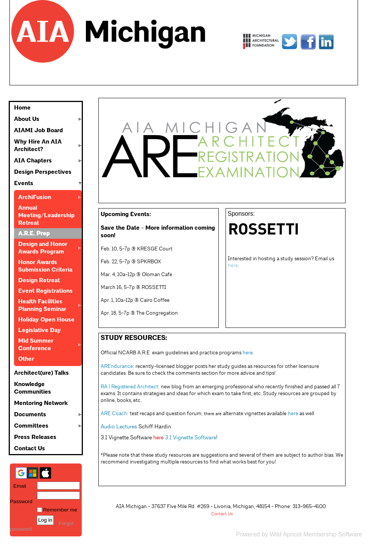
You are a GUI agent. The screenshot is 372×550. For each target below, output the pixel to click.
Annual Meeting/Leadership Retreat (46, 215)
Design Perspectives (43, 172)
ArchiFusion (34, 197)
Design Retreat (39, 280)
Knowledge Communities (32, 388)
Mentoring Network (41, 403)
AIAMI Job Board (38, 130)
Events (23, 183)
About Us (26, 119)
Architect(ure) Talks (41, 373)
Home (22, 107)
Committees (31, 425)
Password (21, 498)
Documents (30, 414)
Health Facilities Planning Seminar (42, 305)
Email (18, 486)
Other (26, 359)
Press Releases (35, 437)
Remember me (60, 510)
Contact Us (29, 448)
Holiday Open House (46, 319)
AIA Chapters (33, 160)
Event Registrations (45, 291)
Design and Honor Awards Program (42, 247)
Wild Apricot (285, 534)
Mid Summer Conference (35, 344)
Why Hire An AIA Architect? (38, 145)
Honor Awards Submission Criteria (45, 265)
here (158, 437)
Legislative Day (39, 330)
